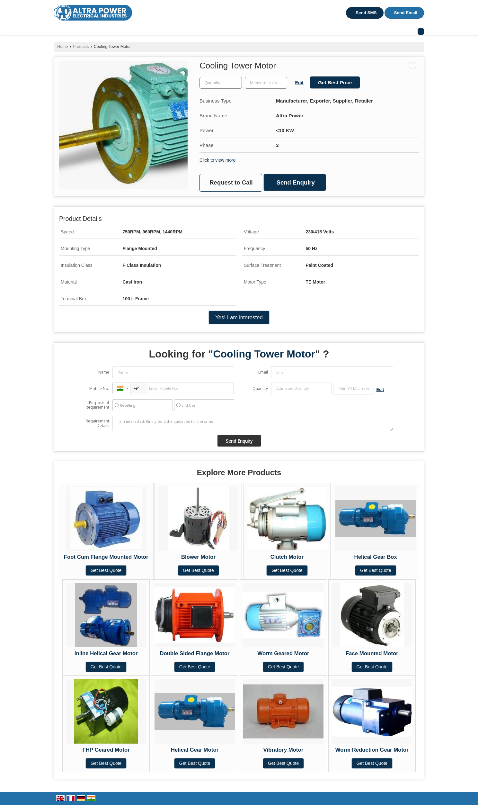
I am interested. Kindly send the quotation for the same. (252, 423)
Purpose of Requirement (97, 405)
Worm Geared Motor (283, 653)
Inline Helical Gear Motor (106, 653)
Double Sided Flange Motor (194, 653)
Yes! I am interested (239, 317)
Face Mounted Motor (372, 653)
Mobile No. (99, 388)
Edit (299, 82)
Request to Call (230, 182)
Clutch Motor (287, 557)
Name (103, 372)
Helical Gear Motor (194, 750)
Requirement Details (97, 423)
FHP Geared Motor (106, 750)
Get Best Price (335, 82)
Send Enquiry (296, 182)
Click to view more (217, 160)
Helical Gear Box (375, 557)
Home (62, 46)
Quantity (260, 388)
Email (263, 372)
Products (81, 46)
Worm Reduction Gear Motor (372, 750)
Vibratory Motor (283, 750)
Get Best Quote (106, 570)
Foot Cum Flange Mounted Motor (106, 557)
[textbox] (266, 83)
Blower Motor (198, 557)
